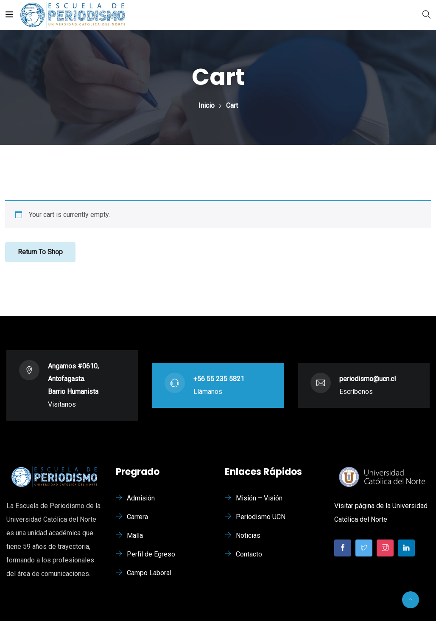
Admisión (141, 498)
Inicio (206, 105)
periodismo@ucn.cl (367, 379)
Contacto (249, 554)
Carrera (137, 517)
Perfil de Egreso (151, 554)
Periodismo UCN (260, 517)
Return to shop (40, 252)
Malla (135, 535)
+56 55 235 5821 (218, 379)
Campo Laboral (149, 573)
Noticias (248, 535)
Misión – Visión (259, 498)
